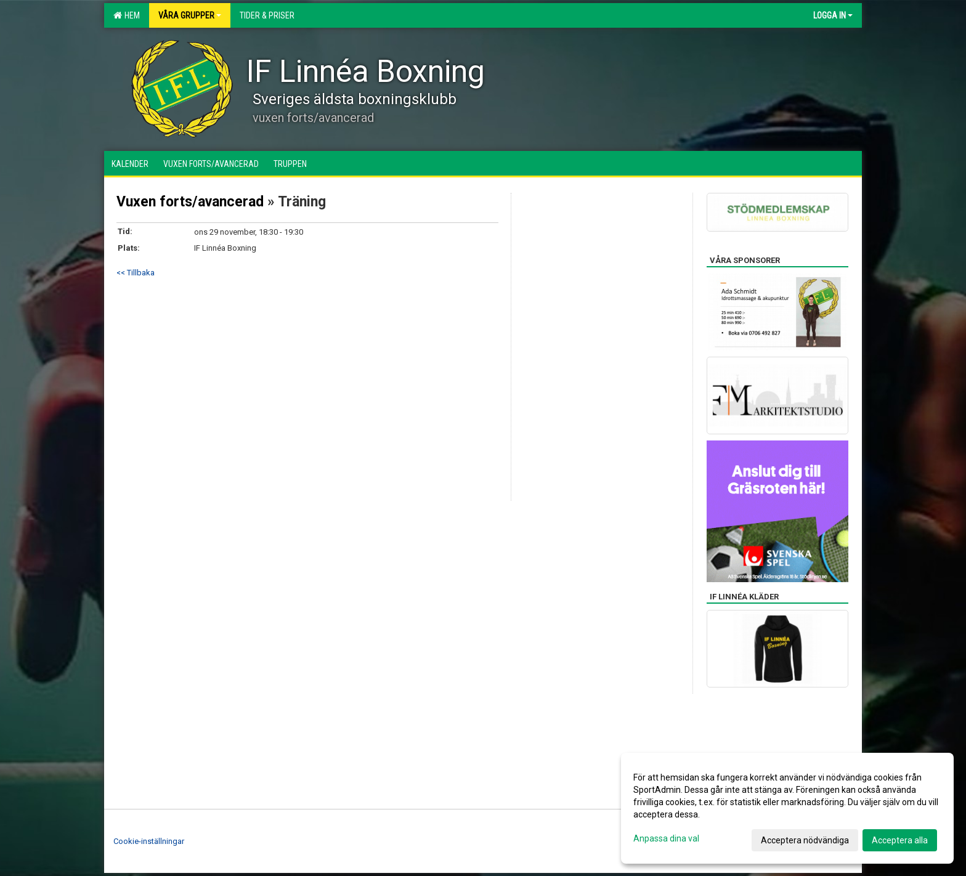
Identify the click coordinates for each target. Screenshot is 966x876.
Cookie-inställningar (148, 841)
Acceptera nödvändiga (805, 840)
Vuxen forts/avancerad (190, 201)
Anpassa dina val (666, 838)
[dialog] (787, 808)
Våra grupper (189, 15)
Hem (126, 15)
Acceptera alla (900, 840)
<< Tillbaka (135, 272)
